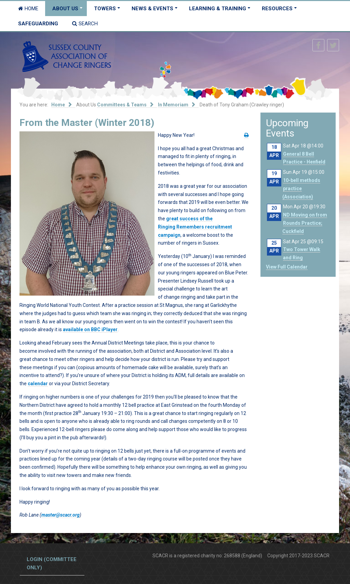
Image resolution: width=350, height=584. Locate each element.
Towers (105, 8)
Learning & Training (217, 8)
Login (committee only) (52, 563)
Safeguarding (38, 24)
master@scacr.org (60, 515)
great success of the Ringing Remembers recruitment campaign (195, 227)
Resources (277, 8)
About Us (65, 8)
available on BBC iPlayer (90, 329)
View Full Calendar (287, 267)
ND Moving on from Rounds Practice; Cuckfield (304, 223)
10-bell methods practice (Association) (301, 188)
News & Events (152, 8)
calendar (38, 383)
